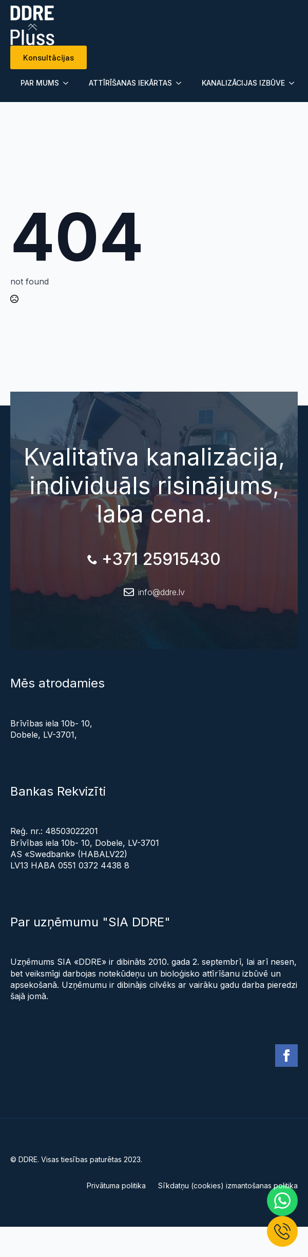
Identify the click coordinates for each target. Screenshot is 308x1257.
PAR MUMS (40, 82)
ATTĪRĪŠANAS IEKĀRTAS (130, 82)
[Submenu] (69, 83)
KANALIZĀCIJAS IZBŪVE (243, 82)
